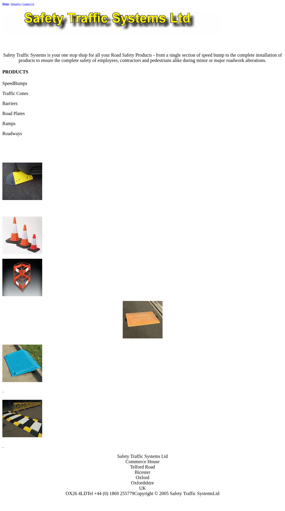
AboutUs (16, 3)
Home (5, 3)
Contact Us (28, 3)
